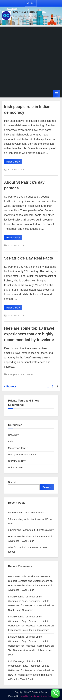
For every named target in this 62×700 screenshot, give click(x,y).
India (11, 441)
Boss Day (13, 434)
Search (12, 482)
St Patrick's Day (16, 169)
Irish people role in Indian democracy (28, 630)
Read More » (14, 162)
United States (15, 467)
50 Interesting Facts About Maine (26, 512)
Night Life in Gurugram (20, 610)
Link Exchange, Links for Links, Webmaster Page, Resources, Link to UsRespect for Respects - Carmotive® (29, 601)
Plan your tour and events (20, 374)
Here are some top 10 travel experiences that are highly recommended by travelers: (29, 334)
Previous (11, 386)
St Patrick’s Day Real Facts (28, 258)
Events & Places (25, 11)
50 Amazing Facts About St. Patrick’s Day (31, 529)
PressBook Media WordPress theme (37, 696)
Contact (31, 3)
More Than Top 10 (18, 448)
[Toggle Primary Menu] (56, 93)
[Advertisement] (31, 58)
